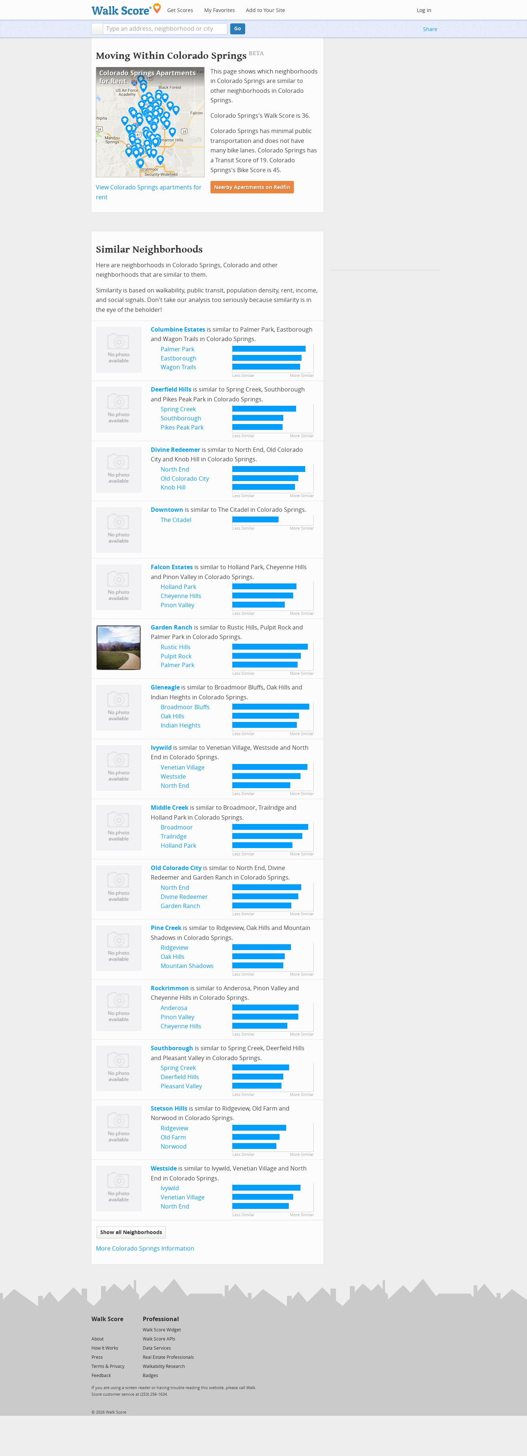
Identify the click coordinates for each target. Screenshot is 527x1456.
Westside (173, 776)
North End (175, 469)
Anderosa (174, 1008)
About (97, 1339)
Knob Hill (173, 487)
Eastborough (179, 358)
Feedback (101, 1375)
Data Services (157, 1348)
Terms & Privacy (107, 1366)
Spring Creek (178, 409)
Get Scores (180, 10)
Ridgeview (174, 947)
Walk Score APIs (159, 1339)
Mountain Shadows (187, 966)
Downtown (167, 509)
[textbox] (165, 29)
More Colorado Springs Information (145, 1248)
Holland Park (178, 586)
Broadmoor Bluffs (185, 707)
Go (237, 29)
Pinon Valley (177, 605)
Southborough (181, 418)
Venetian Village (183, 767)
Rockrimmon (170, 988)
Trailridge (174, 836)
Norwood (174, 1146)
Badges (150, 1375)
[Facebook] (107, 1329)
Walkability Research (164, 1366)
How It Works (104, 1348)
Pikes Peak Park (182, 427)
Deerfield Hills (171, 389)
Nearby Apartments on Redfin (252, 187)
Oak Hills (172, 716)
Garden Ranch (172, 627)
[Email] (118, 1329)
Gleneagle (165, 687)
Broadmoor (177, 827)
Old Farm (173, 1137)
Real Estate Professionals (168, 1357)
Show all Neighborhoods (131, 1232)
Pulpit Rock (176, 656)
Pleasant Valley (181, 1086)
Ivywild (161, 747)
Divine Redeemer (175, 449)
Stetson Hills (169, 1108)
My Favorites (219, 10)
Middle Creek (169, 807)
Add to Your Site (265, 10)
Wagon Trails (178, 367)
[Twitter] (95, 1329)
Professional (161, 1319)
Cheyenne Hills (181, 596)
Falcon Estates (172, 567)
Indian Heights (181, 725)
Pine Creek (166, 927)
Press (97, 1357)
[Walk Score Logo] (126, 9)
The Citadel (176, 520)
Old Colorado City (185, 478)
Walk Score (107, 1319)
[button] (97, 29)
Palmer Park (177, 349)
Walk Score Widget (162, 1329)
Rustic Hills (176, 647)
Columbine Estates (178, 329)
